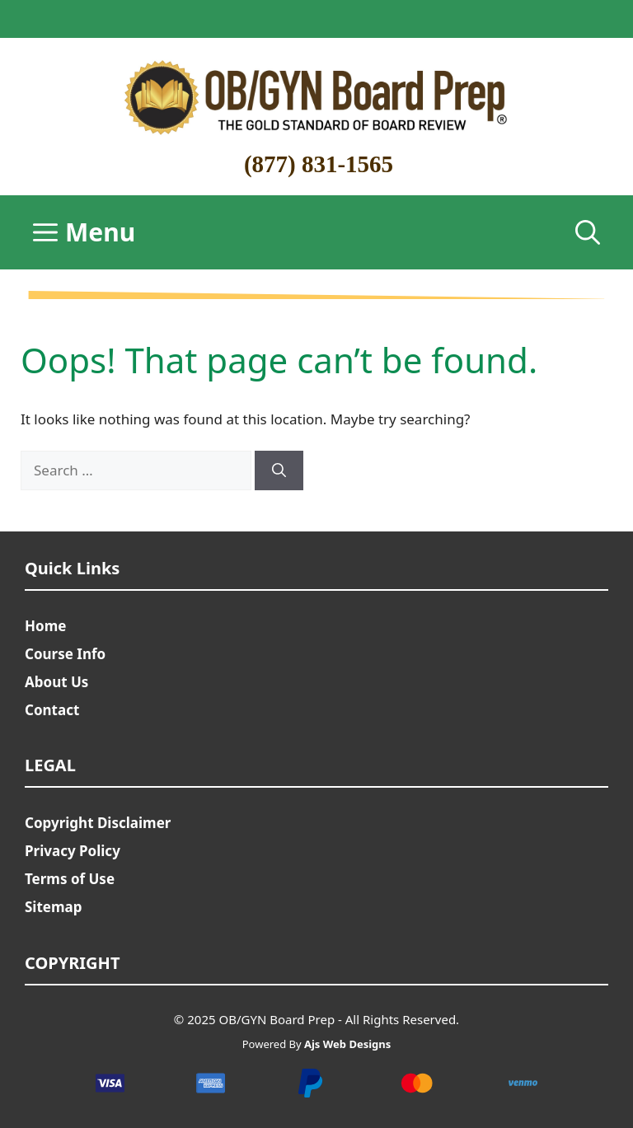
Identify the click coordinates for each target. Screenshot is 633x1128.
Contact (52, 709)
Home (45, 625)
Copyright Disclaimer (98, 822)
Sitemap (53, 906)
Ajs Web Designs (347, 1044)
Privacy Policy (72, 850)
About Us (56, 681)
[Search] (279, 470)
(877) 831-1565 (318, 164)
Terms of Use (70, 878)
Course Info (65, 653)
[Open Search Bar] (588, 232)
